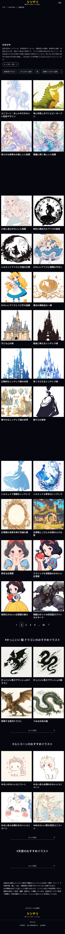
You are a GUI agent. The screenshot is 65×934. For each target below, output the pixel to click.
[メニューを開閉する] (60, 3)
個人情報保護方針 (32, 925)
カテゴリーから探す (32, 908)
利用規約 (22, 925)
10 (43, 624)
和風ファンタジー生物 (50, 71)
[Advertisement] (32, 24)
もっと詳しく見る (10, 64)
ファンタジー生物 (25, 71)
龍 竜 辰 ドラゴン (9, 71)
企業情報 (42, 925)
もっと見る (42, 730)
